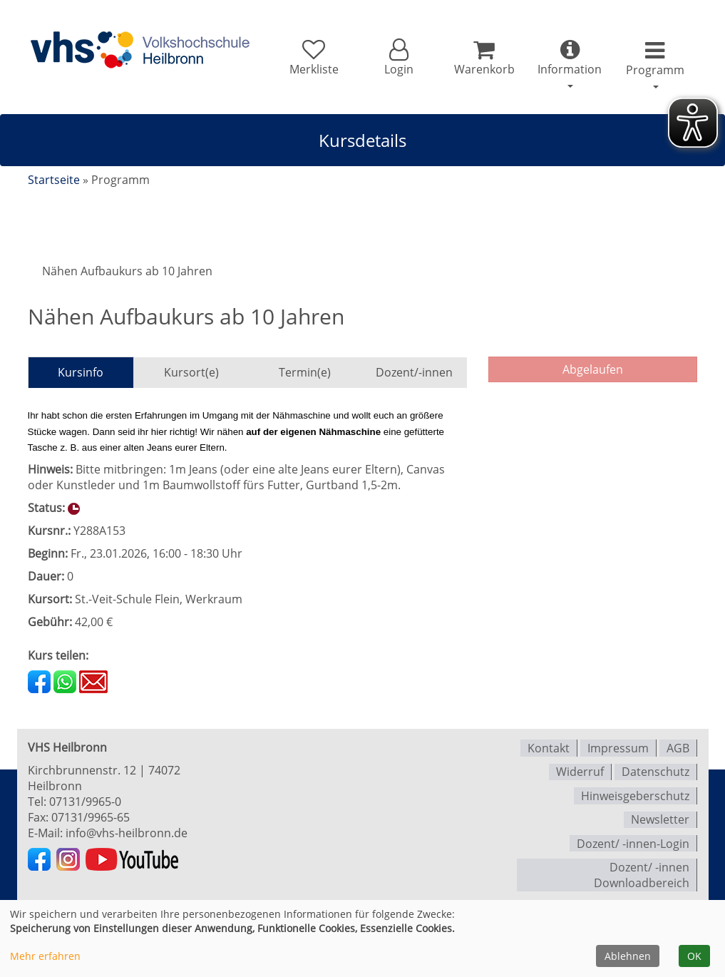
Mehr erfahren (45, 956)
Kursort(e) (191, 372)
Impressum (618, 747)
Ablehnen (628, 956)
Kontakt (549, 747)
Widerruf (580, 770)
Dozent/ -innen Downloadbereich (641, 869)
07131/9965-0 (85, 801)
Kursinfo (80, 372)
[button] (394, 58)
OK (694, 956)
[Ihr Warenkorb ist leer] (481, 58)
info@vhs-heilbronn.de (126, 833)
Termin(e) (305, 372)
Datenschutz (655, 770)
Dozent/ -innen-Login (633, 838)
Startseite (54, 180)
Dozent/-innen (414, 372)
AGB (678, 747)
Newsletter (660, 816)
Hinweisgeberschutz (635, 793)
